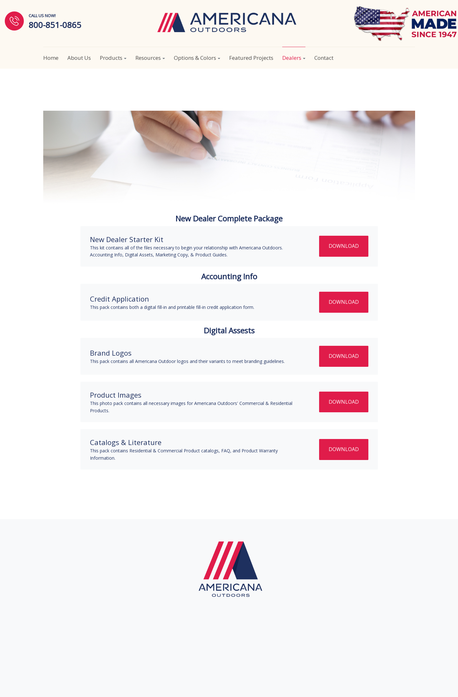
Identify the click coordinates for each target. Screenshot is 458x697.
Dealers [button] (293, 57)
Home (50, 57)
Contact (323, 57)
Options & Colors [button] (197, 57)
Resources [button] (150, 57)
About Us (79, 57)
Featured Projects (251, 57)
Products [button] (113, 57)
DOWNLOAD (344, 245)
